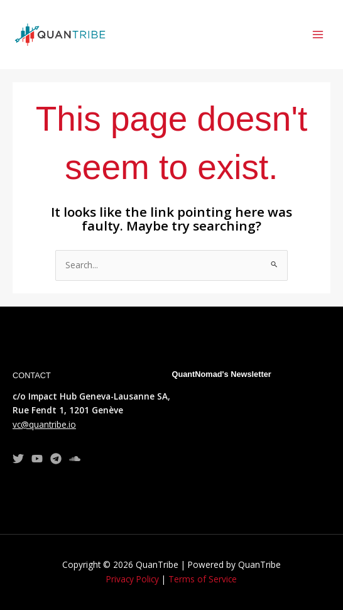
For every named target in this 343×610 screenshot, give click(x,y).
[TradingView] (74, 458)
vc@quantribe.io (44, 424)
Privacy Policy (132, 579)
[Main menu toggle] (318, 35)
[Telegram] (56, 458)
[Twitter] (18, 458)
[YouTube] (37, 458)
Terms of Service (202, 579)
